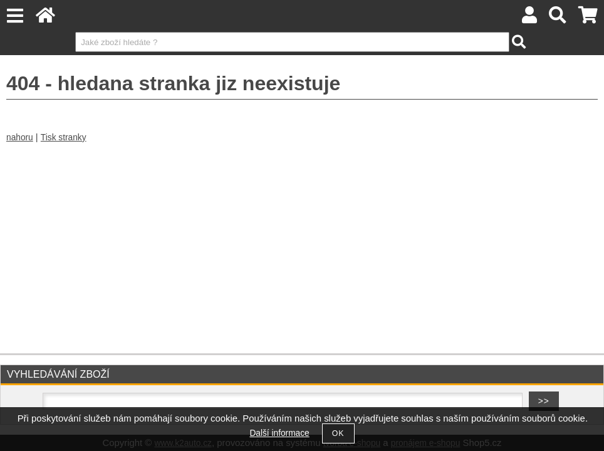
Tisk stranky (63, 137)
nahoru (19, 137)
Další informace (279, 433)
